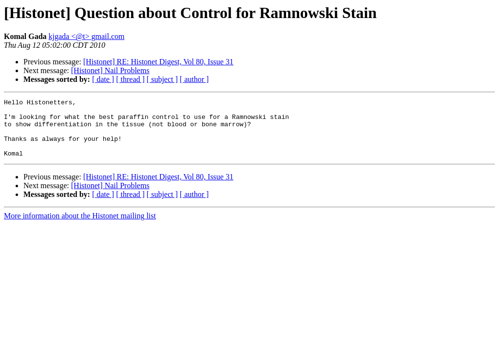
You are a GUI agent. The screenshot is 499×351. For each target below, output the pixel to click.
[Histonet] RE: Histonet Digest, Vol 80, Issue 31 (158, 62)
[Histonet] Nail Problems (110, 70)
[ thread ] (130, 79)
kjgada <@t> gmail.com (87, 36)
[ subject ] (162, 79)
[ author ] (194, 79)
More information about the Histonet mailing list (80, 227)
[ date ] (103, 79)
